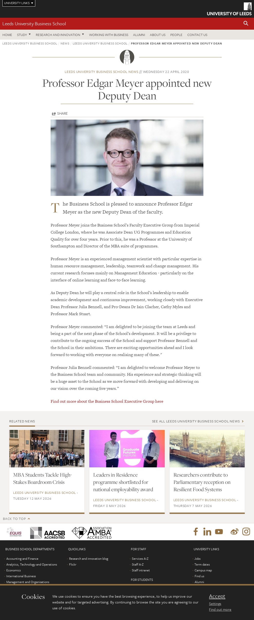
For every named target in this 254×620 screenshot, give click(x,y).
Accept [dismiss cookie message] (217, 596)
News (65, 43)
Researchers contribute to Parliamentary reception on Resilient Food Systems (202, 482)
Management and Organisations (27, 581)
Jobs (197, 558)
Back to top (14, 518)
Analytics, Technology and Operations (31, 564)
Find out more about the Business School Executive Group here (107, 401)
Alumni (139, 34)
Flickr (72, 564)
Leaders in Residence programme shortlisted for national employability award (123, 482)
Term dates (202, 564)
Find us (199, 576)
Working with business (108, 34)
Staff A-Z (138, 564)
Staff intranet (141, 570)
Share (62, 113)
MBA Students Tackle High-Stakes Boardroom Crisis (42, 478)
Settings (215, 603)
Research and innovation (58, 34)
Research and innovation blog (88, 558)
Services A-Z (140, 558)
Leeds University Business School (34, 23)
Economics (13, 570)
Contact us (197, 34)
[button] (246, 24)
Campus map (203, 570)
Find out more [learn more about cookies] (220, 609)
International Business (21, 576)
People (176, 34)
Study (22, 34)
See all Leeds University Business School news (196, 421)
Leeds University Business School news (101, 71)
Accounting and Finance (22, 558)
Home (7, 34)
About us (157, 34)
